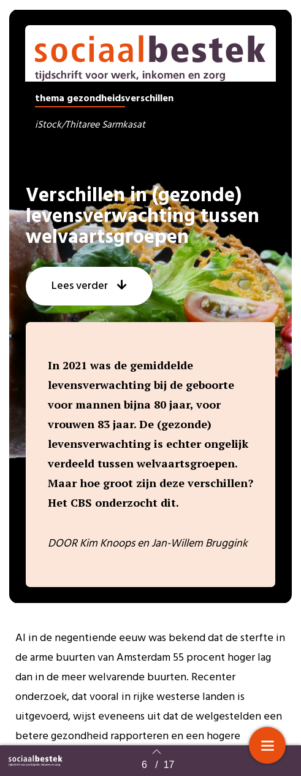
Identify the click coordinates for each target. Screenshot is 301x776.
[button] (89, 303)
